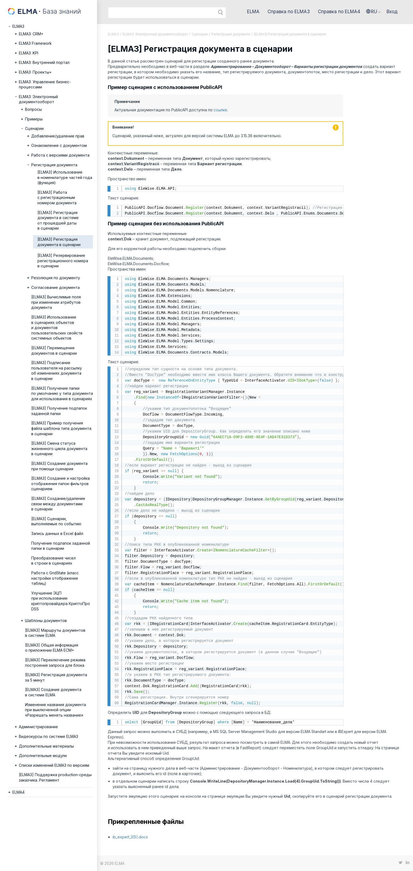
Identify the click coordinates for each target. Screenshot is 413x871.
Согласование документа (55, 287)
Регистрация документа (54, 165)
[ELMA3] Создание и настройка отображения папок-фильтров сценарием (60, 483)
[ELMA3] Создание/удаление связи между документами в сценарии (58, 503)
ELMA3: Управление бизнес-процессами (45, 84)
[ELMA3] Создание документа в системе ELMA (53, 692)
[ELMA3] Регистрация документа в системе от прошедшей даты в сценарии (58, 220)
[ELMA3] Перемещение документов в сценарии (54, 350)
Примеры (34, 119)
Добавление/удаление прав (57, 136)
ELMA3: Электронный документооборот (38, 99)
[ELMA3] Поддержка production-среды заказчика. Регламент (55, 777)
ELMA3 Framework (35, 43)
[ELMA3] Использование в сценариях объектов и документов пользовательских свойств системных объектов (56, 327)
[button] (373, 11)
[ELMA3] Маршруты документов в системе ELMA (55, 633)
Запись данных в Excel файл (57, 533)
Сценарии (34, 128)
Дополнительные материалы (46, 746)
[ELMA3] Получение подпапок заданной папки (59, 411)
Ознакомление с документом (59, 145)
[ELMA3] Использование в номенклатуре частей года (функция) (64, 177)
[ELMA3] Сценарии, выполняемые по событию (56, 521)
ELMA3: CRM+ (31, 34)
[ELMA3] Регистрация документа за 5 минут (56, 677)
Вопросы (33, 109)
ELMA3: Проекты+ (35, 72)
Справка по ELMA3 (289, 11)
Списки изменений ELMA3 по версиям (54, 765)
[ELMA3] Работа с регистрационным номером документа (57, 197)
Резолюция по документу (55, 277)
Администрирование (38, 726)
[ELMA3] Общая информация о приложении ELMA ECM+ (51, 648)
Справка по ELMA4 (339, 11)
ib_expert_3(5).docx (130, 837)
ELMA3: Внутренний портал (44, 62)
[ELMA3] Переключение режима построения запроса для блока (55, 663)
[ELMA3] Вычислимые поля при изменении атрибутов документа (56, 302)
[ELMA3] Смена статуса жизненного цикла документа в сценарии (59, 448)
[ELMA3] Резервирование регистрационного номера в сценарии (62, 260)
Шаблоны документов (46, 620)
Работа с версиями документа (60, 155)
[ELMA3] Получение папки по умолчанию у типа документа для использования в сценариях (62, 393)
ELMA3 (18, 26)
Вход (392, 11)
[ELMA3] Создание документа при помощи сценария (59, 466)
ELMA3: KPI (28, 53)
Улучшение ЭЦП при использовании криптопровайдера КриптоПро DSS (60, 601)
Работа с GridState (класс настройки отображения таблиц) (55, 578)
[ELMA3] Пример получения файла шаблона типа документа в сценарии (61, 428)
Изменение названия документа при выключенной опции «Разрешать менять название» (55, 709)
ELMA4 (18, 792)
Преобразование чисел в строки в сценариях (53, 561)
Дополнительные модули (43, 755)
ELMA (253, 11)
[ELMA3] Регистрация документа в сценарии (59, 242)
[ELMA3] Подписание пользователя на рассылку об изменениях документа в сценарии (56, 370)
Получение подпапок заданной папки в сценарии (60, 546)
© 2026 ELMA (112, 863)
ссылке (220, 110)
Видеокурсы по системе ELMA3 (48, 736)
